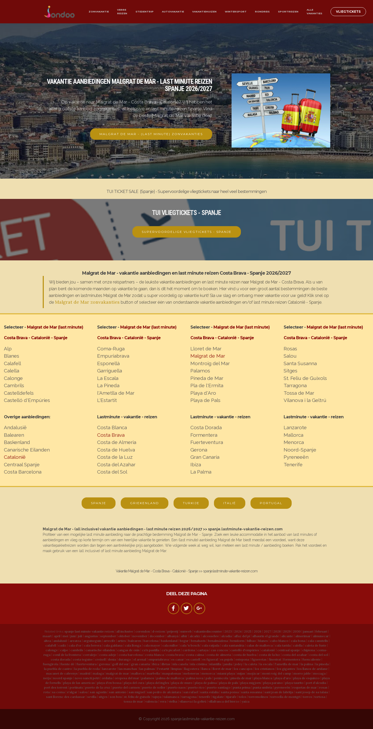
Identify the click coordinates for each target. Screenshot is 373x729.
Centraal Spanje (22, 464)
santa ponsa (230, 692)
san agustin (98, 692)
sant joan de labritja (278, 692)
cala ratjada (210, 645)
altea (47, 641)
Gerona (198, 450)
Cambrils (14, 385)
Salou (290, 356)
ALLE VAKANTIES (314, 11)
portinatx (76, 687)
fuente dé (67, 664)
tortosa (319, 697)
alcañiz (195, 636)
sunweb (186, 631)
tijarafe (231, 697)
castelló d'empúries (244, 650)
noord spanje (63, 678)
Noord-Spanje (300, 450)
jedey (238, 664)
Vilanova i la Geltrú (305, 400)
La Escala (107, 378)
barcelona (151, 641)
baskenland (169, 641)
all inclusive (124, 631)
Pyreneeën (296, 457)
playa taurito (294, 683)
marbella (153, 673)
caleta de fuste (315, 645)
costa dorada (60, 659)
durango (124, 659)
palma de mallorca (170, 678)
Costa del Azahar (116, 464)
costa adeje (107, 655)
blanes (263, 641)
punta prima (241, 687)
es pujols (226, 659)
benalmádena (218, 641)
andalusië (60, 641)
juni (73, 636)
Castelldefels (19, 393)
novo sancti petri (87, 678)
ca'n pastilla (150, 650)
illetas (166, 664)
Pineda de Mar (206, 378)
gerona (104, 664)
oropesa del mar (127, 678)
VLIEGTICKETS (348, 11)
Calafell (12, 363)
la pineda (322, 664)
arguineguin (92, 641)
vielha (173, 701)
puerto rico (196, 687)
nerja (47, 678)
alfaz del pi (242, 636)
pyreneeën (282, 687)
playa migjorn (250, 683)
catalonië (268, 650)
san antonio (117, 692)
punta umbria (262, 687)
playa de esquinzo (306, 678)
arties (122, 641)
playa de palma (206, 683)
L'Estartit (107, 400)
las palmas (147, 669)
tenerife (204, 697)
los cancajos (243, 669)
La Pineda (108, 385)
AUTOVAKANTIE (173, 11)
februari (321, 631)
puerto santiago (219, 687)
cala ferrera (92, 645)
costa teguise (83, 659)
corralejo (90, 655)
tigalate (218, 697)
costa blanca (154, 655)
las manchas (128, 669)
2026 (257, 631)
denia (112, 659)
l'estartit (163, 669)
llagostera (191, 669)
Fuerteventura (206, 442)
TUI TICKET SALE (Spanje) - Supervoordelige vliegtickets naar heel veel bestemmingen (186, 191)
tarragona (189, 697)
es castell (193, 659)
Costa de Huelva (116, 450)
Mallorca (293, 435)
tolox (242, 697)
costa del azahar (294, 655)
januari (308, 631)
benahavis (198, 641)
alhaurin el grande (265, 636)
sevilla (91, 697)
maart (47, 636)
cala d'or (75, 645)
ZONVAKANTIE (99, 11)
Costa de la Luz (115, 457)
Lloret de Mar (205, 348)
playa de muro (181, 683)
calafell (50, 645)
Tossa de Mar (299, 393)
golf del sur (120, 664)
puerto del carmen (126, 687)
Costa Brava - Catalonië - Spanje (35, 337)
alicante (287, 636)
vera (163, 701)
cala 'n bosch (190, 645)
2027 (267, 631)
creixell (100, 659)
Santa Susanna (300, 363)
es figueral (210, 659)
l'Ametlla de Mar (115, 393)
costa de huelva (244, 655)
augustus (91, 636)
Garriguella (109, 370)
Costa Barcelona (22, 472)
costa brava (175, 655)
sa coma (58, 692)
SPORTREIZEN (288, 11)
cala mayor (152, 645)
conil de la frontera (67, 655)
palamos (147, 678)
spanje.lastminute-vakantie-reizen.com (203, 719)
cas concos (219, 650)
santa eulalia (209, 692)
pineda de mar (241, 678)
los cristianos (265, 669)
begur (184, 641)
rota (47, 692)
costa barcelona (131, 655)
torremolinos (258, 697)
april (57, 636)
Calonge (13, 378)
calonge (52, 650)
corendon (142, 631)
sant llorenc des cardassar (65, 697)
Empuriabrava (113, 356)
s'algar (72, 692)
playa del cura (134, 683)
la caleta (251, 664)
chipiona (308, 650)
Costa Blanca (112, 427)
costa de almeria (218, 655)
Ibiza (195, 464)
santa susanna (251, 692)
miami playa (226, 673)
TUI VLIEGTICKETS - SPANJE (186, 213)
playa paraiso (273, 683)
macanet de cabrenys (62, 673)
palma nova (194, 678)
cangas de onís (128, 650)
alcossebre (211, 636)
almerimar (303, 636)
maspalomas (171, 673)
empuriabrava (158, 659)
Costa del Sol (112, 472)
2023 (228, 631)
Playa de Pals (205, 400)
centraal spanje (288, 650)
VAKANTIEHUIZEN (204, 11)
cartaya (203, 650)
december (157, 636)
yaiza (245, 701)
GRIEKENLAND (144, 503)
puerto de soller (154, 687)
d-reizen (158, 631)
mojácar (253, 673)
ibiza (155, 664)
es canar (177, 659)
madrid (85, 673)
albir (184, 636)
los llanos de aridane (312, 669)
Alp (8, 348)
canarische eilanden (100, 650)
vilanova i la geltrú (193, 701)
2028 (277, 631)
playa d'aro (283, 678)
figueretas (259, 659)
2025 (248, 631)
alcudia (226, 636)
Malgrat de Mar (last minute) (55, 327)
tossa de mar (133, 701)
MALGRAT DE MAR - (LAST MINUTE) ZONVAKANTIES (151, 134)
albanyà (172, 636)
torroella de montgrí (285, 697)
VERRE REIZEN (122, 11)
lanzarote (109, 669)
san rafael (190, 692)
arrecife (109, 641)
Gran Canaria (204, 457)
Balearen (14, 435)
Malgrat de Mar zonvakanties (87, 302)
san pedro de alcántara (164, 692)
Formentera (203, 435)
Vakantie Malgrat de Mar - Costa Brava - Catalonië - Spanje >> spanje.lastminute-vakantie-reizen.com (186, 571)
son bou (116, 697)
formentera (291, 659)
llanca (206, 669)
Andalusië (15, 427)
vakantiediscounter (208, 631)
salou (84, 692)
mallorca (138, 673)
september (108, 636)
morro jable (302, 673)
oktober (124, 636)
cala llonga (133, 645)
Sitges (290, 370)
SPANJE (98, 503)
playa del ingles (158, 683)
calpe (64, 650)
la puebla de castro (58, 669)
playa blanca (263, 678)
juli (80, 636)
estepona (242, 659)
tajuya (157, 697)
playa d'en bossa (109, 683)
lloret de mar (222, 669)
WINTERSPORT (236, 11)
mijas (241, 673)
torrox (307, 697)
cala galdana (113, 645)
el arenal (139, 659)
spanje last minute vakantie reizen (89, 631)
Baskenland (17, 442)
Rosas (290, 348)
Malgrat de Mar (207, 356)
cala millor (170, 645)
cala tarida (283, 645)
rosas (323, 687)
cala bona (298, 641)
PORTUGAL (271, 503)
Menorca (294, 442)
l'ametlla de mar (286, 664)
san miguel (137, 692)
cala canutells (318, 641)
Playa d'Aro (203, 393)
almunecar (321, 636)
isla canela (180, 664)
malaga (98, 673)
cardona (189, 650)
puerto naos (177, 687)
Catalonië (15, 457)
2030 (297, 631)
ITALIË (229, 503)
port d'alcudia (316, 683)
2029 (287, 631)
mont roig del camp (276, 673)
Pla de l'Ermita (206, 385)
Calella (11, 370)
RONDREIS (262, 11)
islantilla (215, 664)
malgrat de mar (117, 673)
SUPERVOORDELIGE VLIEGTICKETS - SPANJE (187, 232)
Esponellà (108, 363)
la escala (266, 664)
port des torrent (55, 687)
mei (65, 636)
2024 (238, 631)
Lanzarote (295, 427)
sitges (103, 697)
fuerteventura (87, 664)
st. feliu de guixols (137, 697)
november (139, 636)
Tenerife (293, 464)
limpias (176, 669)
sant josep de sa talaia (312, 692)
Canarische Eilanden (27, 450)
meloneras (191, 673)
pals (209, 678)
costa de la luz (269, 655)
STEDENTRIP (144, 11)
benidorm (237, 641)
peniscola (221, 678)
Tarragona (295, 385)
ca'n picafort (171, 650)
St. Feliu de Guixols (305, 378)
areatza (75, 641)
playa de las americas (79, 683)
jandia (228, 664)
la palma (307, 664)
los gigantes (286, 669)
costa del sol (318, 655)
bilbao (251, 641)
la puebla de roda (87, 669)
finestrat (275, 659)
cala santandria (233, 645)
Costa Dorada (206, 427)
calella (298, 645)
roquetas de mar (304, 687)
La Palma (200, 472)
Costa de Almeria (116, 442)
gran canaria (140, 664)
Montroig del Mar (210, 363)
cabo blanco (279, 641)
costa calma (195, 655)
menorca (208, 673)
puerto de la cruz (97, 687)
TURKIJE (191, 503)
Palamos (200, 370)
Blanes (11, 356)
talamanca (171, 697)
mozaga (319, 673)
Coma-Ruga (111, 348)
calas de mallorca (260, 645)
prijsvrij (172, 631)
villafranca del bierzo (224, 701)
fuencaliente (312, 659)
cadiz (62, 645)
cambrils (76, 650)
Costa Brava (111, 435)
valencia (151, 701)
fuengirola (50, 664)
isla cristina (198, 664)
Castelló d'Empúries (27, 400)
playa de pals (228, 683)
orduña (107, 678)
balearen (134, 641)
